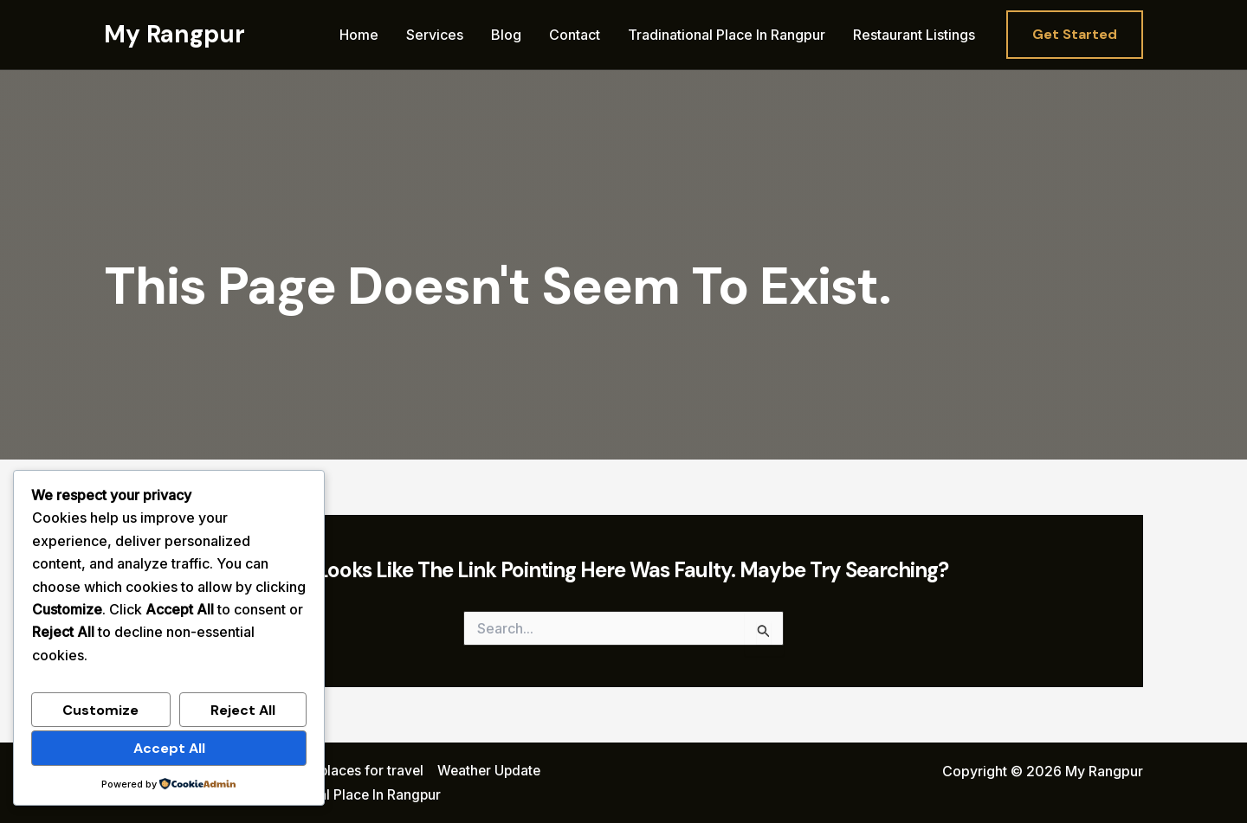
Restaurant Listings (914, 34)
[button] (1074, 34)
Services (434, 34)
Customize (100, 710)
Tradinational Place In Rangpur (726, 34)
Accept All (169, 748)
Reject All (242, 710)
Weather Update (493, 771)
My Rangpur (174, 34)
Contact (574, 34)
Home (358, 34)
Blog (506, 34)
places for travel (373, 771)
